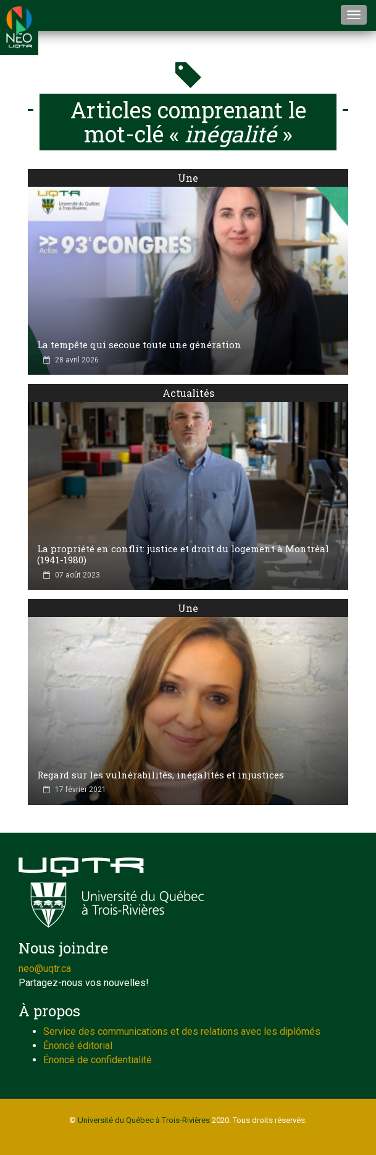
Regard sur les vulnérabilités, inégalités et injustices (160, 775)
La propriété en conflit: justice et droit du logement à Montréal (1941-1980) (183, 554)
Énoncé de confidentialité (97, 1060)
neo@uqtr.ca (45, 968)
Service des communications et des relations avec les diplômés (181, 1031)
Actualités (188, 392)
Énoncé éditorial (77, 1045)
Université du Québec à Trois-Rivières (144, 1120)
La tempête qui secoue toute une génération (139, 344)
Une (188, 177)
